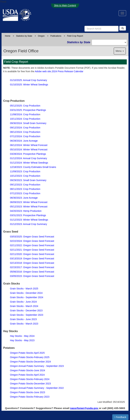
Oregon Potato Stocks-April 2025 (27, 352)
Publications (55, 36)
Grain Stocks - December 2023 (26, 310)
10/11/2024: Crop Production (25, 118)
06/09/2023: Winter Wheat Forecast (28, 202)
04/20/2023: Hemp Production (25, 211)
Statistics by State (24, 36)
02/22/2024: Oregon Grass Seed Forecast (32, 241)
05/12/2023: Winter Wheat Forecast (28, 206)
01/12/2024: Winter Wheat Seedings (29, 162)
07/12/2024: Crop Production (25, 136)
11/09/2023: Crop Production (25, 171)
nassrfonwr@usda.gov (84, 408)
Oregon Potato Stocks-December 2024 (30, 361)
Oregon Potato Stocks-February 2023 (29, 396)
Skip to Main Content (65, 5)
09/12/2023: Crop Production (25, 184)
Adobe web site (43, 71)
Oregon (41, 36)
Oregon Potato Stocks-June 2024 (27, 370)
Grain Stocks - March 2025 (24, 288)
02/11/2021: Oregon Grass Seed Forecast (32, 249)
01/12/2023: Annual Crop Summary (28, 224)
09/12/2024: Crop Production (25, 127)
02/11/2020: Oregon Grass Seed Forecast (32, 254)
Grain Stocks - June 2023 (23, 319)
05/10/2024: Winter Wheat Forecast (28, 149)
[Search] (122, 28)
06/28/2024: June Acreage (24, 140)
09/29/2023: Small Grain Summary (28, 180)
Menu (120, 51)
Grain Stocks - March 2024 (24, 306)
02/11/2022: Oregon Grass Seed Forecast (32, 245)
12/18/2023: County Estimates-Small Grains (33, 167)
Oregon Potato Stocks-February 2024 (29, 379)
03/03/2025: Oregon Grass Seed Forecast (32, 236)
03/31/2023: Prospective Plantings (28, 215)
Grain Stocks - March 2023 (24, 323)
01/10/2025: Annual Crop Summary (28, 80)
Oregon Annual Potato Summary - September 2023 (37, 366)
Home (7, 36)
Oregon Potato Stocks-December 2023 (30, 383)
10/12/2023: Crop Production (25, 175)
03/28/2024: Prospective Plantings (28, 154)
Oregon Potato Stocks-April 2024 (27, 374)
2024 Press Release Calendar (67, 71)
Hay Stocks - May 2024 (22, 336)
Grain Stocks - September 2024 (26, 297)
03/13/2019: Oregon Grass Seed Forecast (32, 258)
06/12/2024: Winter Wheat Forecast (28, 145)
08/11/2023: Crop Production (25, 189)
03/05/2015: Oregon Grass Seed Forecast (32, 276)
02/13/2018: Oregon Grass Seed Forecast (32, 263)
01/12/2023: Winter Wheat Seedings (29, 219)
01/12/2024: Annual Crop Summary (28, 158)
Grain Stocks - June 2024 (23, 301)
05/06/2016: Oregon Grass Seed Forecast (32, 271)
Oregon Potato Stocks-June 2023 (27, 392)
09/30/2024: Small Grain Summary (28, 123)
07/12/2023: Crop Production (25, 193)
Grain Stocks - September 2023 (26, 315)
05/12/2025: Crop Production (25, 105)
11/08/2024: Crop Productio (24, 114)
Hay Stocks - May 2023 (22, 340)
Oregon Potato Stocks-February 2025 (29, 357)
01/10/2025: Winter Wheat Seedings (29, 84)
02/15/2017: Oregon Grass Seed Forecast (32, 267)
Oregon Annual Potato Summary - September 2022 (37, 388)
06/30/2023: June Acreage (24, 197)
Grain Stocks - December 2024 (26, 293)
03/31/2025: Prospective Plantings (28, 110)
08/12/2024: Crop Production (25, 132)
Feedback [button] (120, 417)
